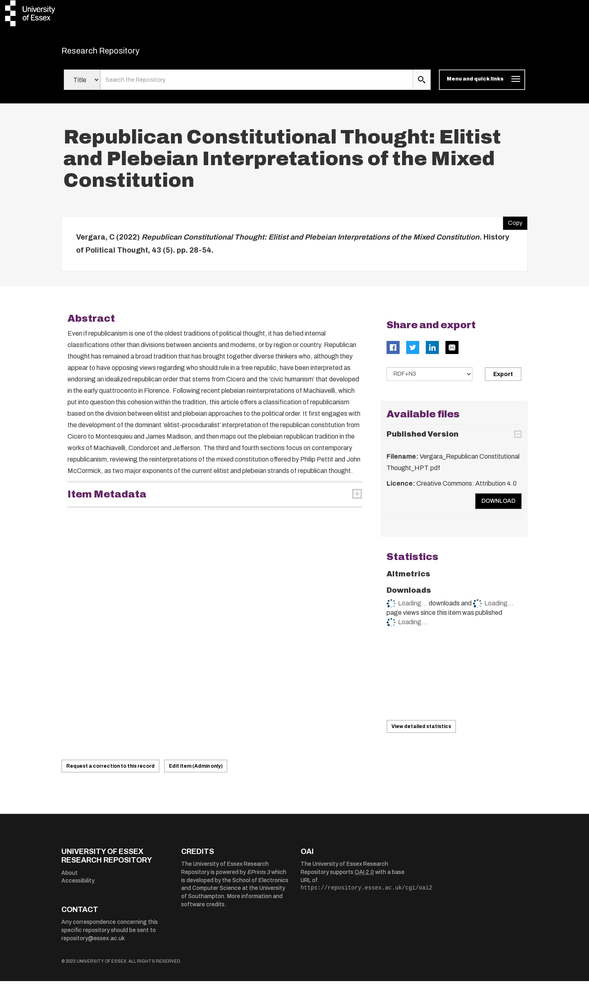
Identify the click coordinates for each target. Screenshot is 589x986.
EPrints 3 (258, 877)
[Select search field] (82, 85)
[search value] (256, 85)
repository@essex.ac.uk (93, 943)
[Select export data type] (429, 379)
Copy (512, 226)
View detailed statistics (421, 731)
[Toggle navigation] (482, 85)
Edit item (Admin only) (196, 771)
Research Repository (118, 53)
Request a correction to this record (110, 771)
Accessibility (77, 886)
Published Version (423, 439)
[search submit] (422, 85)
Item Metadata (106, 499)
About (69, 878)
